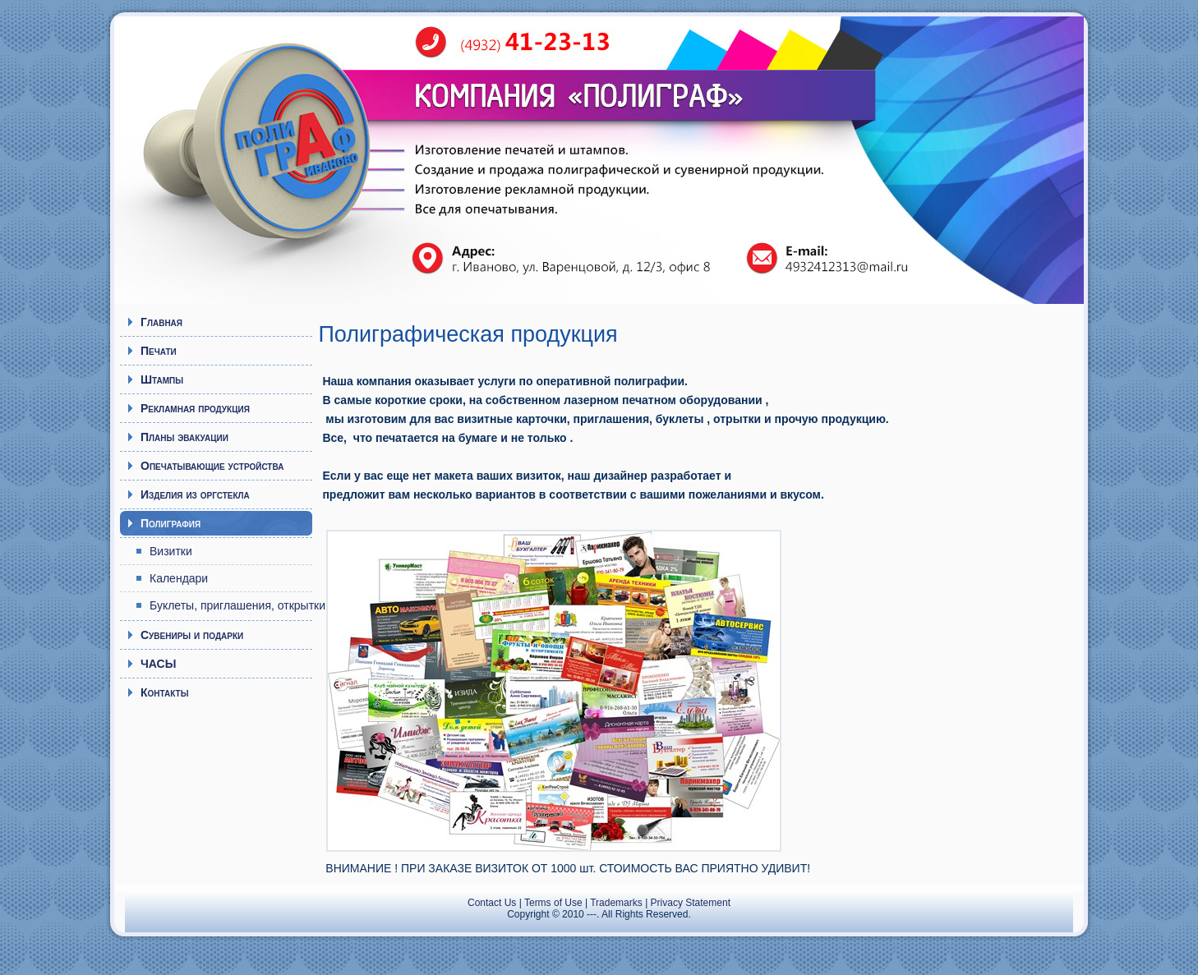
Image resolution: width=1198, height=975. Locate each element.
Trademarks (616, 902)
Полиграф (266, 152)
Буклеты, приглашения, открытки (231, 605)
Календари (179, 578)
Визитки (171, 551)
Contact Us (492, 902)
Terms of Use (553, 902)
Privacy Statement (690, 902)
